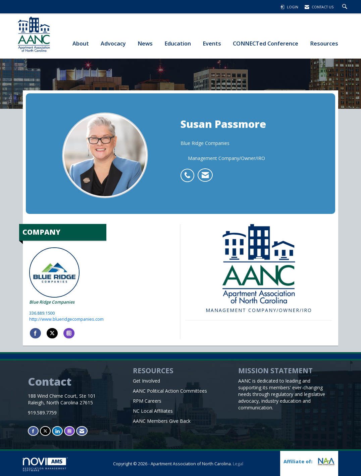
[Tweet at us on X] (45, 431)
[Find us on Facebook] (33, 431)
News (145, 43)
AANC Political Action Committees (170, 391)
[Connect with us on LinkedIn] (57, 431)
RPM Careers (147, 401)
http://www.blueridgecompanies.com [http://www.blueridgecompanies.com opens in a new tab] (66, 319)
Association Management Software (45, 465)
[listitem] (189, 172)
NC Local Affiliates (153, 411)
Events (212, 43)
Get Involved (146, 381)
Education (177, 43)
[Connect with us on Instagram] (69, 431)
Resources (324, 43)
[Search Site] (345, 7)
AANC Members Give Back (162, 421)
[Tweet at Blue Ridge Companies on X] (52, 333)
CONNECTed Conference (265, 43)
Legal (238, 464)
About (80, 43)
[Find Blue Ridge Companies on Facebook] (35, 333)
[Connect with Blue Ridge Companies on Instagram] (69, 333)
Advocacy (113, 43)
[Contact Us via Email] (82, 431)
